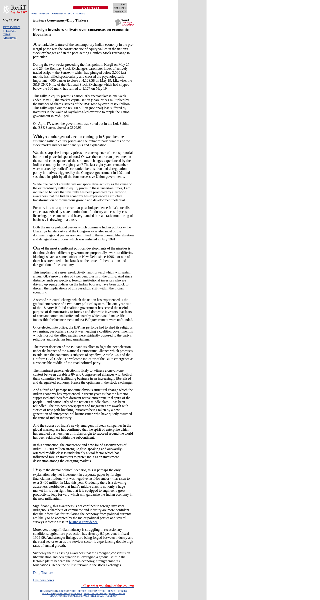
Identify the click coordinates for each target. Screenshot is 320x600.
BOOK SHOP (48, 593)
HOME (34, 13)
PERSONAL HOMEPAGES (76, 596)
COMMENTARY (59, 13)
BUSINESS (44, 13)
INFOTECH (100, 591)
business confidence (83, 522)
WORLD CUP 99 (117, 593)
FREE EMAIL (97, 596)
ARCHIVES (10, 38)
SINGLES (122, 591)
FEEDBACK (111, 596)
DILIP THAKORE (76, 13)
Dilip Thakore (43, 572)
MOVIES (82, 591)
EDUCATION (56, 596)
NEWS (51, 591)
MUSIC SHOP (63, 593)
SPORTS (72, 591)
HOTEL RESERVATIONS (96, 593)
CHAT (6, 34)
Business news (43, 580)
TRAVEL (112, 591)
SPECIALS (9, 30)
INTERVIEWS (11, 27)
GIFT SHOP (76, 593)
